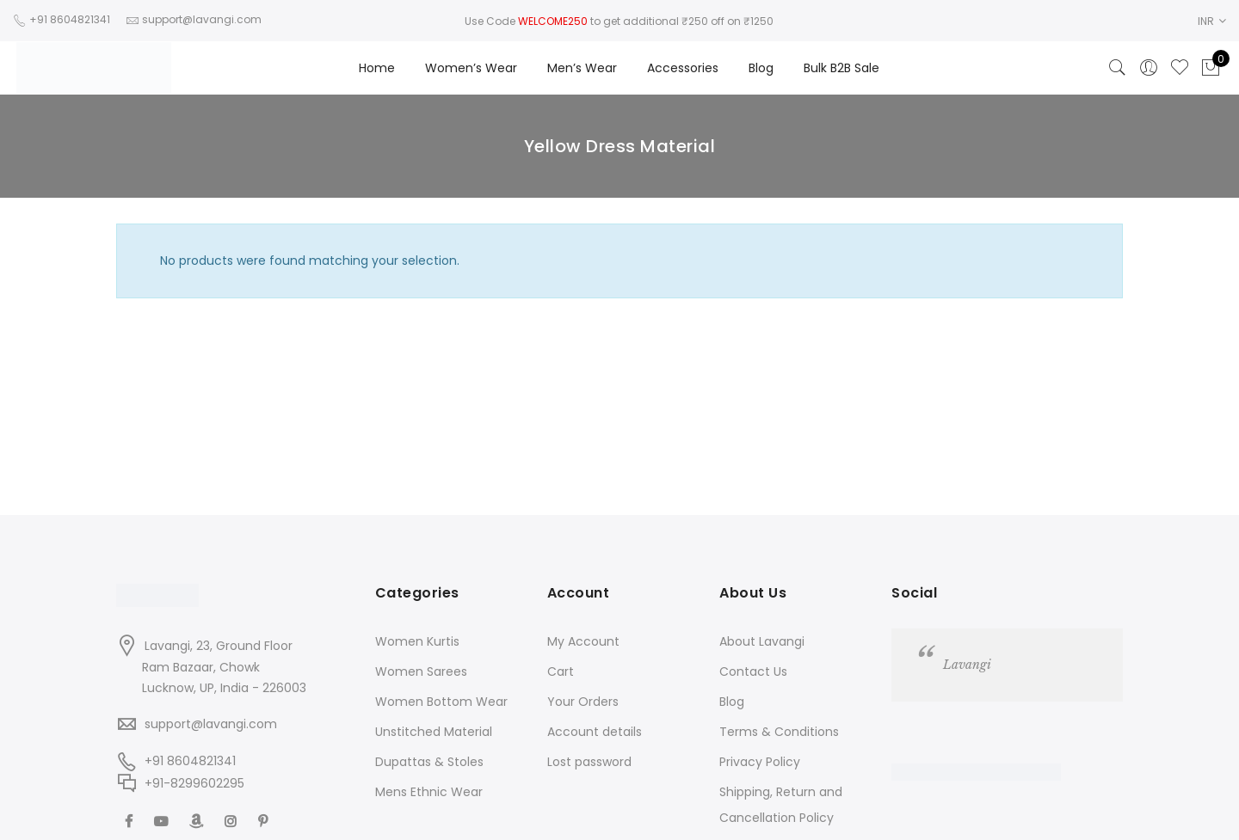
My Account (583, 641)
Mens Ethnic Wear (429, 791)
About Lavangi (761, 641)
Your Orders (583, 701)
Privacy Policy (759, 761)
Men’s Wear (582, 68)
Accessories (682, 68)
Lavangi (967, 664)
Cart (560, 671)
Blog (761, 68)
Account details (594, 731)
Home (377, 68)
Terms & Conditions (779, 731)
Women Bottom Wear (441, 701)
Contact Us (753, 671)
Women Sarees (421, 671)
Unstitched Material (433, 731)
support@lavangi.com (211, 724)
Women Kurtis (417, 641)
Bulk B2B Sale (841, 68)
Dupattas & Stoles (429, 761)
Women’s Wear (471, 68)
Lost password (589, 761)
